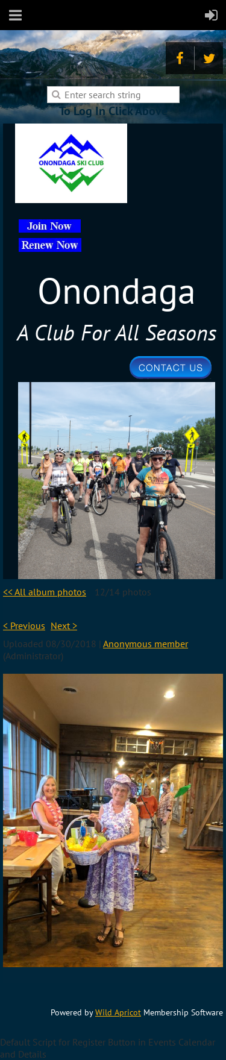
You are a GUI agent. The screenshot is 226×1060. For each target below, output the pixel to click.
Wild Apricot (118, 1012)
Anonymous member (145, 644)
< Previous (24, 625)
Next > (64, 625)
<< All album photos (44, 592)
